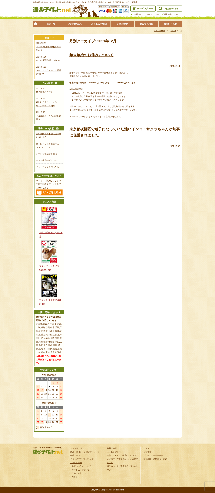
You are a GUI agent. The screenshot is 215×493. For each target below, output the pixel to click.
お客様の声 (122, 24)
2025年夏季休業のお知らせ (49, 60)
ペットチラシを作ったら (47, 167)
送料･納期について (171, 14)
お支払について (153, 14)
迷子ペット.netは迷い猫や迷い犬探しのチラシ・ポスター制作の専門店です (52, 10)
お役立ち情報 (146, 24)
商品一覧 (50, 24)
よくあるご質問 (99, 24)
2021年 (173, 31)
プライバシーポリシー (153, 455)
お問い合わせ (170, 24)
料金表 (75, 477)
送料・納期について (80, 473)
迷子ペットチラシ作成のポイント (121, 455)
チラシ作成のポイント (46, 160)
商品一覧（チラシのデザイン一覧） (85, 452)
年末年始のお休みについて (91, 55)
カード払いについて (80, 470)
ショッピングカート (143, 9)
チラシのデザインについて (82, 459)
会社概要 (147, 452)
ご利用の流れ (138, 14)
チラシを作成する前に (46, 154)
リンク (146, 448)
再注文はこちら (169, 9)
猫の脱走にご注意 (44, 92)
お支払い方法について (81, 466)
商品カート (75, 455)
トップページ (36, 24)
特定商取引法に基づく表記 (155, 459)
